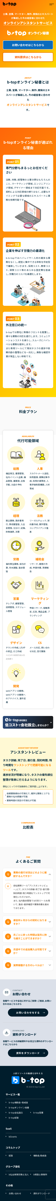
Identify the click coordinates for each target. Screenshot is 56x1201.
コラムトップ (13, 1147)
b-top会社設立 (16, 1112)
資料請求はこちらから (28, 57)
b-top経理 (14, 1117)
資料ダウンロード (41, 1193)
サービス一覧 (13, 1094)
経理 (11, 1155)
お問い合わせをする (28, 1012)
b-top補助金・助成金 (18, 1102)
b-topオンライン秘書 (19, 1107)
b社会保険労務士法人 (19, 1174)
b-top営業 (38, 1112)
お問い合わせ (15, 1193)
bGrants (13, 1136)
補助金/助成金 (40, 1155)
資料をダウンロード (28, 1053)
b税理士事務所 (40, 1174)
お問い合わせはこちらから (28, 45)
